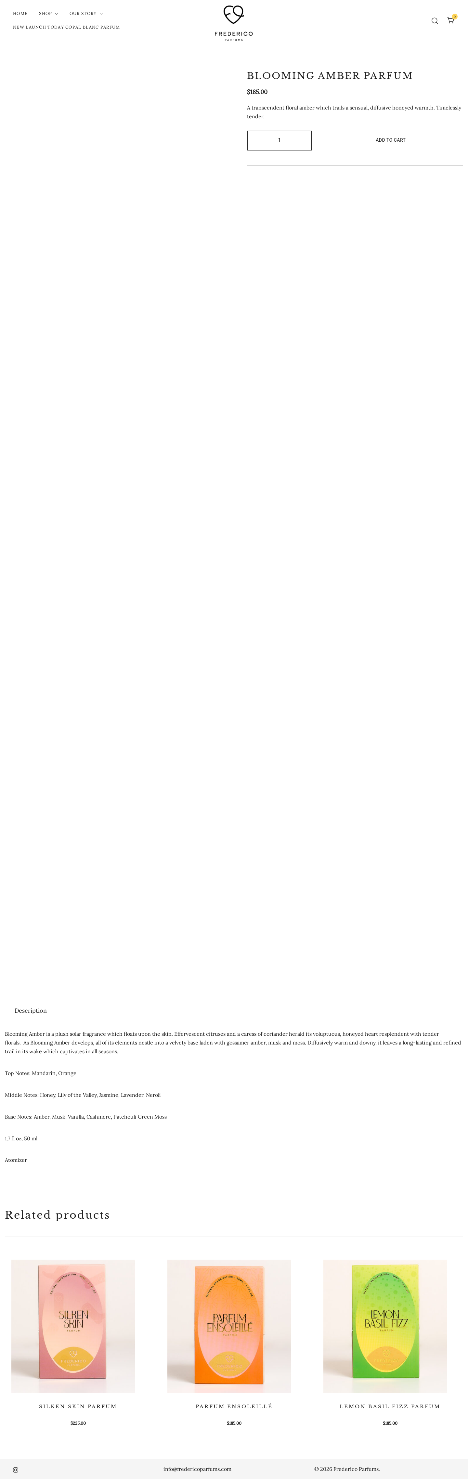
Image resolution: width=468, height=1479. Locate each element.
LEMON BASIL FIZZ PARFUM (390, 1406)
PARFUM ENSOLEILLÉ (234, 1406)
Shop (45, 13)
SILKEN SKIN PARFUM (78, 1406)
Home (20, 13)
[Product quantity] (279, 140)
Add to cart (391, 140)
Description (31, 1010)
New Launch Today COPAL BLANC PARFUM (66, 27)
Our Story (83, 13)
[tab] (31, 1011)
